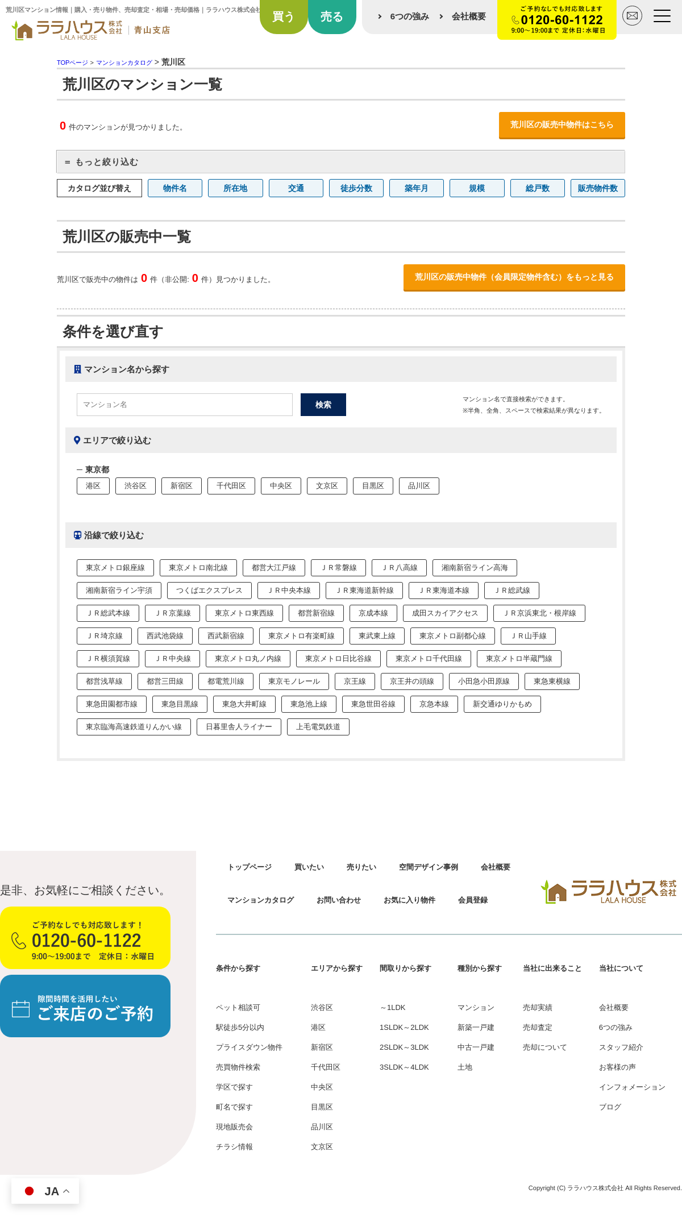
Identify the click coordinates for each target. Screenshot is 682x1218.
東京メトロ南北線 (198, 567)
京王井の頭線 (412, 681)
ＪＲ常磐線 (338, 567)
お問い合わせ (339, 900)
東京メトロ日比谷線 (338, 658)
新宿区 (181, 485)
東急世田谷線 (373, 704)
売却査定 (537, 1027)
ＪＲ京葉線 (172, 613)
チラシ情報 (234, 1146)
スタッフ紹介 (621, 1047)
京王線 (355, 681)
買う (283, 16)
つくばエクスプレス (209, 590)
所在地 (235, 188)
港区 (93, 485)
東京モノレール (294, 681)
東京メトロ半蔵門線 (519, 658)
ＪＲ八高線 (399, 567)
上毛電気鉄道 (318, 726)
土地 (465, 1067)
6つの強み (409, 16)
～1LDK (393, 1007)
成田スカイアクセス (445, 613)
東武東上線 (377, 635)
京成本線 (373, 613)
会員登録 (473, 900)
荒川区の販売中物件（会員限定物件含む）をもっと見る (514, 276)
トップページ (249, 867)
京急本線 (434, 704)
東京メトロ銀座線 (115, 567)
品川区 (419, 485)
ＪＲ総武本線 (108, 613)
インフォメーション (632, 1087)
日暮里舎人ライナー (239, 726)
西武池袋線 (165, 635)
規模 (477, 188)
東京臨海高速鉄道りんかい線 (134, 726)
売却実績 (537, 1007)
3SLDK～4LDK (404, 1067)
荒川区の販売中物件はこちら (562, 124)
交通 (296, 188)
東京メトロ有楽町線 (301, 635)
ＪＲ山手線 (528, 635)
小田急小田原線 (484, 681)
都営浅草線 (104, 681)
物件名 (175, 188)
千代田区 (231, 485)
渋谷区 (135, 485)
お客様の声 (617, 1067)
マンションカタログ (260, 900)
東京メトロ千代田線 (429, 658)
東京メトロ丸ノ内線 (248, 658)
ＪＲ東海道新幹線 (364, 590)
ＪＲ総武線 (511, 590)
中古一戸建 (476, 1047)
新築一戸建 (476, 1027)
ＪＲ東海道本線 (443, 590)
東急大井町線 (244, 704)
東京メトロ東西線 (244, 613)
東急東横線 (552, 681)
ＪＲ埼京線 (104, 635)
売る (332, 16)
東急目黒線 (179, 704)
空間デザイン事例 (428, 867)
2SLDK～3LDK (404, 1047)
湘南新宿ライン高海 (475, 567)
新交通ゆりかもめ (502, 704)
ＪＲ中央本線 (289, 590)
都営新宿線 (316, 613)
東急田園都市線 (112, 704)
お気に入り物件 (409, 900)
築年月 (417, 188)
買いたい (309, 867)
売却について (545, 1047)
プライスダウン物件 (249, 1047)
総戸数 (538, 188)
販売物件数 (598, 188)
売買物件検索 (238, 1067)
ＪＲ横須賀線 (108, 658)
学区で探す (234, 1087)
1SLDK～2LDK (404, 1027)
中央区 (281, 485)
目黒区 (373, 485)
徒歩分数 (356, 188)
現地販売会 (234, 1127)
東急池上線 (308, 704)
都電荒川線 (225, 681)
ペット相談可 (238, 1007)
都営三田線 (165, 681)
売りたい (361, 867)
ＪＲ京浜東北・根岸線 (539, 613)
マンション (476, 1007)
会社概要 (469, 16)
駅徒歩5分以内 (240, 1027)
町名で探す (234, 1107)
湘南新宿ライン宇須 (119, 590)
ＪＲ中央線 (172, 658)
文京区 (327, 485)
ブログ (610, 1107)
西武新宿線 (225, 635)
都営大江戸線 (274, 567)
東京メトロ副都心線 (452, 635)
